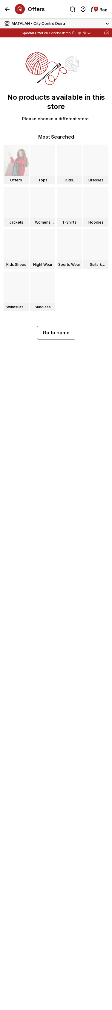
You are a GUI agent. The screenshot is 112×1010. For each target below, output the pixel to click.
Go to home (56, 333)
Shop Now (81, 33)
